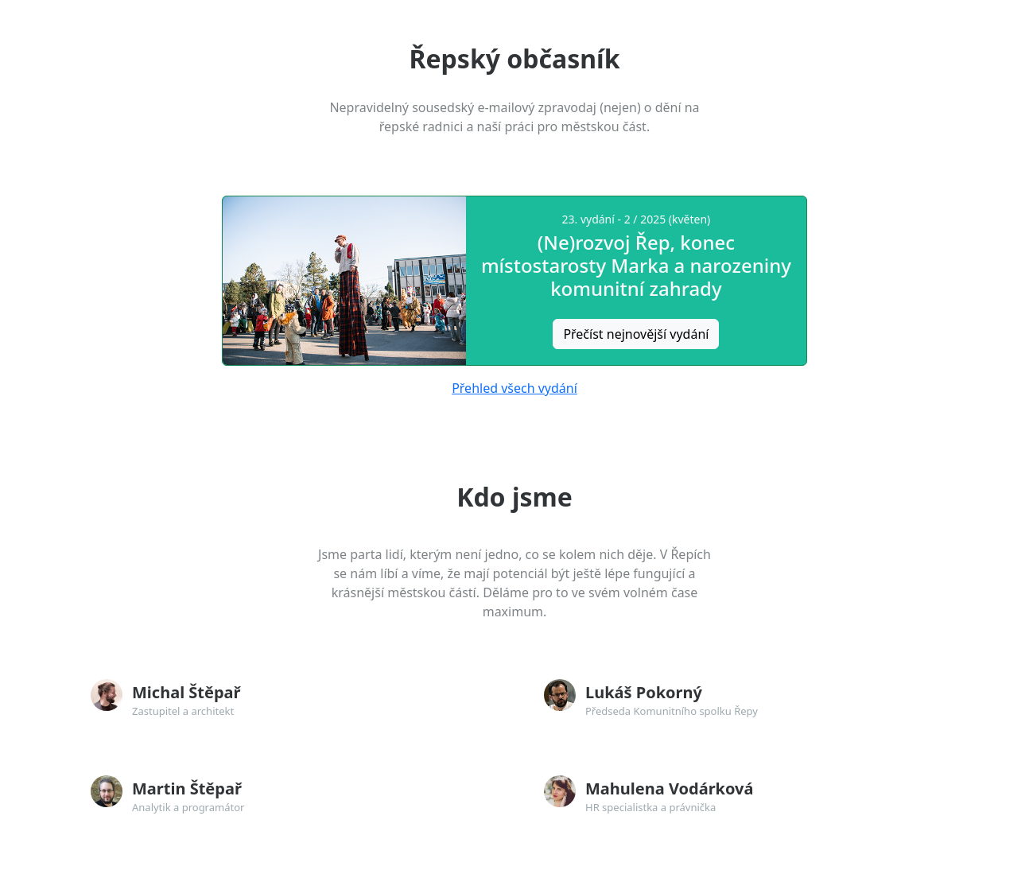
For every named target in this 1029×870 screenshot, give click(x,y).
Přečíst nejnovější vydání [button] (636, 334)
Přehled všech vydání (514, 388)
